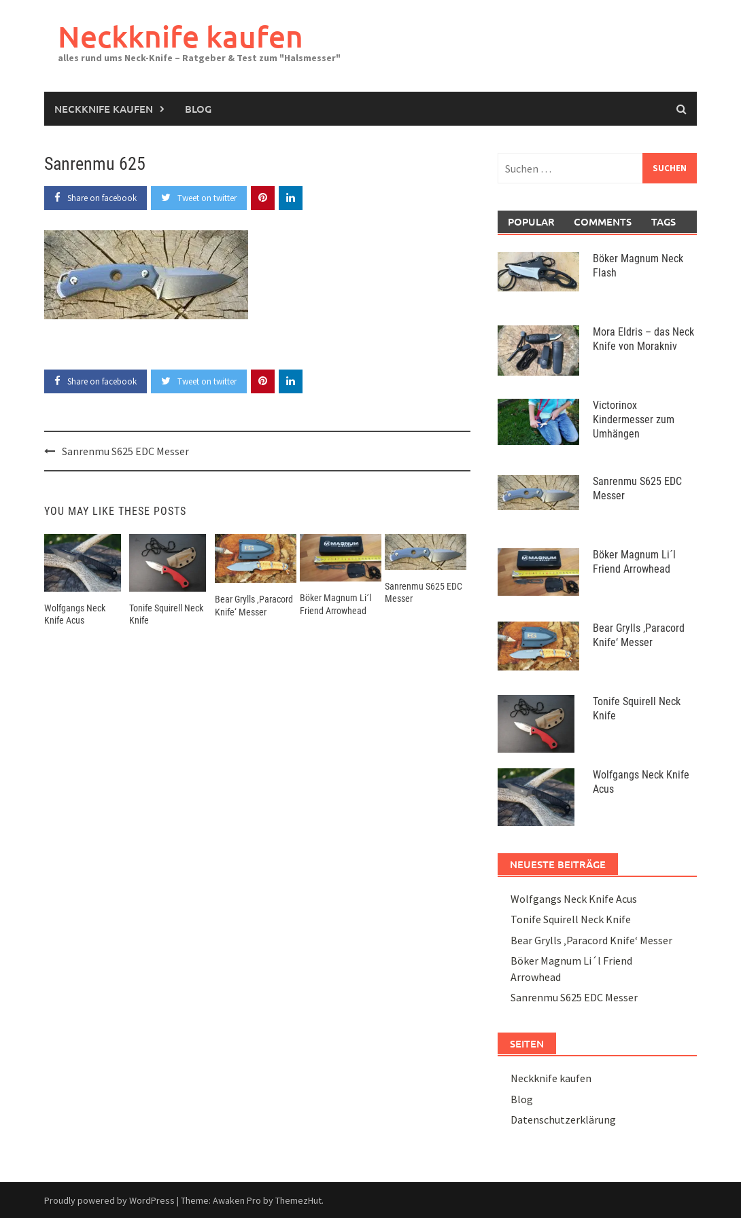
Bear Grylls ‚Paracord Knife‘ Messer (639, 635)
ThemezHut (298, 1200)
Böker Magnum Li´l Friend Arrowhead (634, 561)
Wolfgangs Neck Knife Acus (574, 899)
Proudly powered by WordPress (109, 1200)
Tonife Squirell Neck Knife (571, 919)
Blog (198, 108)
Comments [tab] (602, 221)
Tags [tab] (663, 221)
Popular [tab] (531, 221)
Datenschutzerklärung (563, 1119)
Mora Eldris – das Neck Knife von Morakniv (643, 339)
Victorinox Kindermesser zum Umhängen (633, 419)
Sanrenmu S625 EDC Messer (125, 451)
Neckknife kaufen (180, 36)
